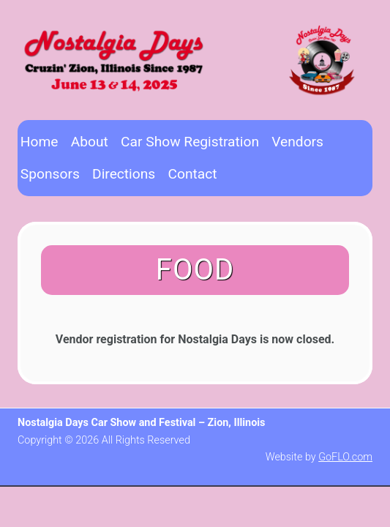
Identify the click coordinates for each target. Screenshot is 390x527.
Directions (123, 173)
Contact (192, 173)
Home (39, 141)
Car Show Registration (190, 141)
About (89, 141)
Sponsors (50, 173)
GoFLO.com (345, 457)
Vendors (297, 141)
